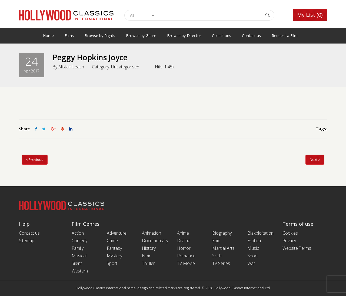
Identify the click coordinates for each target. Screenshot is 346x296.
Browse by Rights (100, 35)
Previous (34, 159)
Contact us (251, 35)
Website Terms (296, 248)
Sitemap (26, 241)
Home (48, 35)
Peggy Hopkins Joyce (90, 57)
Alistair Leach (71, 67)
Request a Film (285, 35)
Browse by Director (184, 35)
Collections (221, 35)
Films (69, 35)
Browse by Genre (141, 35)
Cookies (290, 233)
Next (315, 159)
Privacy (289, 241)
